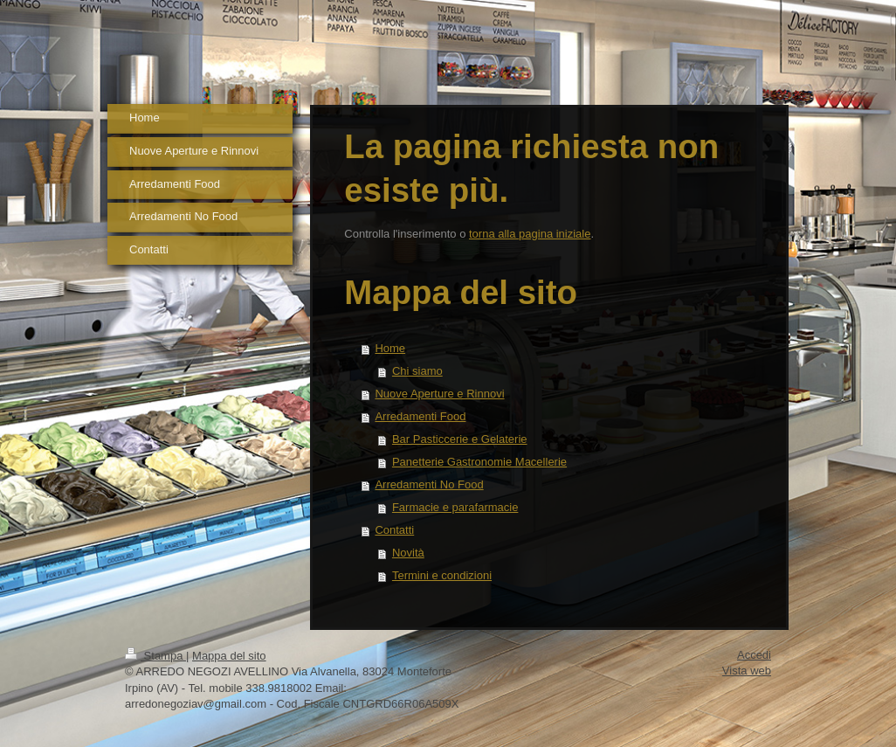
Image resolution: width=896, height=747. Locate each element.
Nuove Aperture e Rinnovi (439, 393)
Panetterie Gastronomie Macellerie (479, 461)
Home (390, 348)
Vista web (746, 670)
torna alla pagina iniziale (529, 233)
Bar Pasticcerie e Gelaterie (459, 439)
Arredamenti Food (420, 416)
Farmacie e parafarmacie (455, 507)
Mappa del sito (229, 655)
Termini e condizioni (442, 575)
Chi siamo (417, 370)
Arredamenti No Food (429, 484)
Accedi (754, 654)
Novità (408, 552)
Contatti (394, 529)
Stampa (155, 655)
